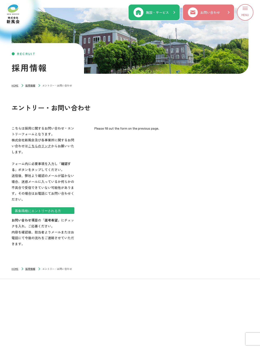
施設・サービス (157, 12)
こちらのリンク (39, 145)
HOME (15, 85)
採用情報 (30, 85)
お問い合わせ (210, 12)
